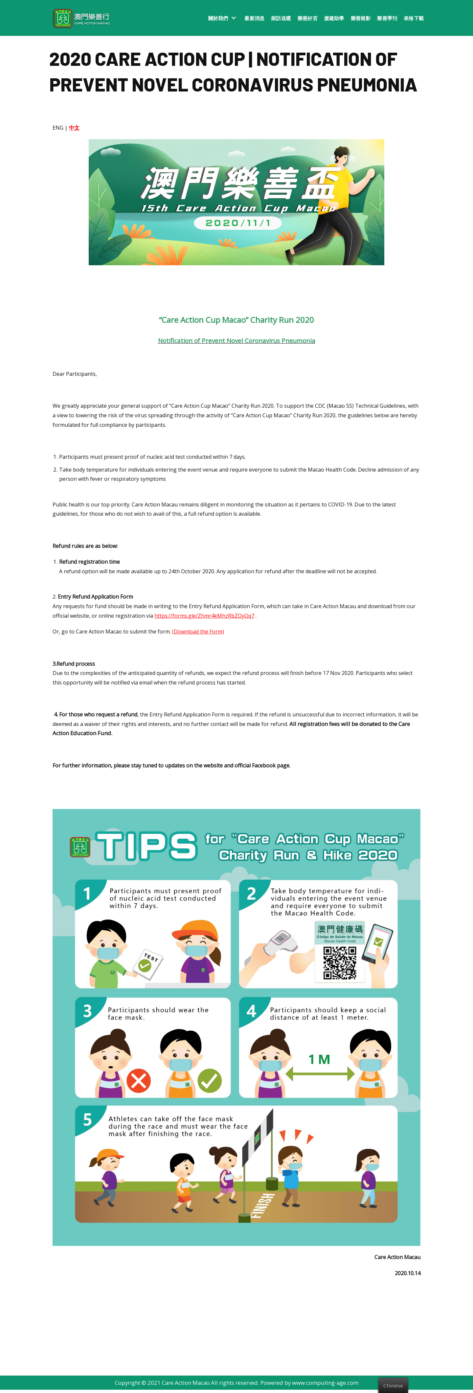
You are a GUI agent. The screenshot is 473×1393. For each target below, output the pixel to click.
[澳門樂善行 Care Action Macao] (79, 18)
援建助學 (334, 18)
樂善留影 (361, 18)
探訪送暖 (281, 18)
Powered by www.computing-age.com (310, 1386)
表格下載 (414, 18)
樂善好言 (308, 18)
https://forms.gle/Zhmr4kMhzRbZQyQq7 (204, 617)
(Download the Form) (198, 633)
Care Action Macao (185, 1386)
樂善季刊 (387, 18)
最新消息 (254, 18)
